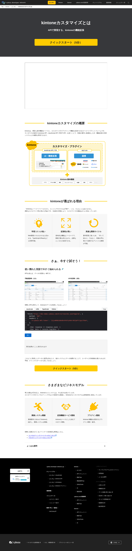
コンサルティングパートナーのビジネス (42, 435)
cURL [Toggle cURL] (37, 309)
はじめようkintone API (55, 478)
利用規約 (101, 473)
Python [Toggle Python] (54, 309)
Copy (104, 309)
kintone (7, 6)
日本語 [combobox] (115, 542)
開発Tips (79, 477)
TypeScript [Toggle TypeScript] (45, 309)
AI (77, 488)
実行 (28, 335)
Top (2, 6)
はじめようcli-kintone (55, 482)
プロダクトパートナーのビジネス (40, 437)
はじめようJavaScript (55, 475)
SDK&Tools (80, 484)
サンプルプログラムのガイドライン (109, 470)
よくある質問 (32, 446)
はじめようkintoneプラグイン (57, 486)
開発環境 (79, 491)
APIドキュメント (82, 473)
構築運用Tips (80, 481)
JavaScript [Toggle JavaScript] (29, 309)
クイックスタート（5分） (66, 42)
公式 (20, 471)
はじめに (13, 6)
